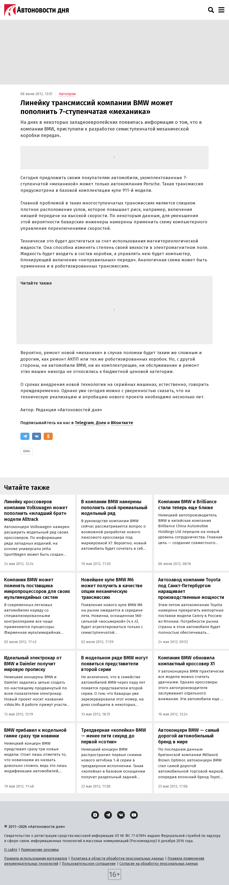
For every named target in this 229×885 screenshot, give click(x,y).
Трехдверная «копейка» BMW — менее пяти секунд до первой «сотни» (113, 736)
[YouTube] (134, 815)
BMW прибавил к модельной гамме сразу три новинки (35, 733)
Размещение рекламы (40, 850)
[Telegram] (24, 436)
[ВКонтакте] (36, 436)
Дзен (101, 422)
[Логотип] (36, 10)
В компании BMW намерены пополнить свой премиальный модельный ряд (114, 507)
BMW (26, 451)
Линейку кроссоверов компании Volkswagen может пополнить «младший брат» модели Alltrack (35, 510)
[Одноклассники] (48, 436)
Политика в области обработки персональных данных (117, 858)
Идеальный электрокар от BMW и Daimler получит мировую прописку (33, 663)
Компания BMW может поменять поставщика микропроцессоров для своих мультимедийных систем (37, 588)
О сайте (10, 850)
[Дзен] (95, 815)
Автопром (67, 94)
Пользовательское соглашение (89, 863)
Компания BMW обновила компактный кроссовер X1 (186, 661)
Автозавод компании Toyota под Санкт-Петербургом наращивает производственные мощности (191, 588)
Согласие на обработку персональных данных (158, 863)
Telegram (84, 422)
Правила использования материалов (35, 858)
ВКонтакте (122, 422)
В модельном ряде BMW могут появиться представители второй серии (114, 663)
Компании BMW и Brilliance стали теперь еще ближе (187, 504)
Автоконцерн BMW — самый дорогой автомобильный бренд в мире (188, 736)
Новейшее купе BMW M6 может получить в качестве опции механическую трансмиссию (111, 588)
